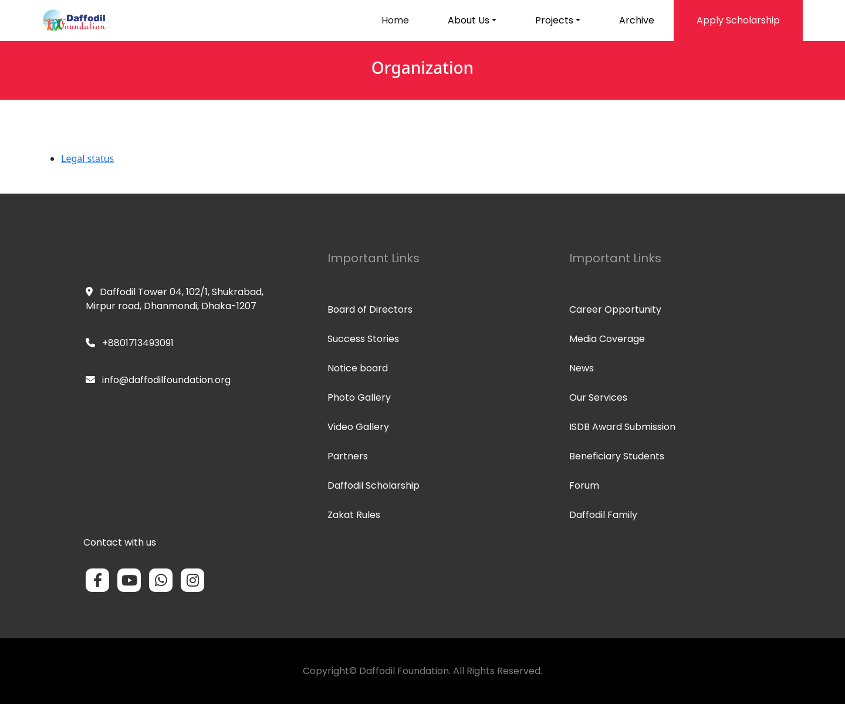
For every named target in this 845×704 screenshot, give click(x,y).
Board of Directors (370, 309)
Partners (347, 456)
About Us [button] (468, 20)
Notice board (357, 368)
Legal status (87, 158)
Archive (636, 20)
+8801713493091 (130, 343)
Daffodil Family (603, 515)
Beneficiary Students (616, 456)
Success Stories (363, 339)
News (581, 368)
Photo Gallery (359, 397)
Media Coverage (607, 339)
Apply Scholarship (738, 20)
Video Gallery (358, 427)
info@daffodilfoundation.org (158, 380)
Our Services (598, 397)
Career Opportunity (615, 309)
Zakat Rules (353, 515)
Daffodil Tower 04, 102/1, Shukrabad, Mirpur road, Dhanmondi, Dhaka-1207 (174, 299)
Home (395, 20)
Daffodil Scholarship (373, 485)
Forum (584, 485)
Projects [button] (554, 20)
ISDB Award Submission (622, 427)
